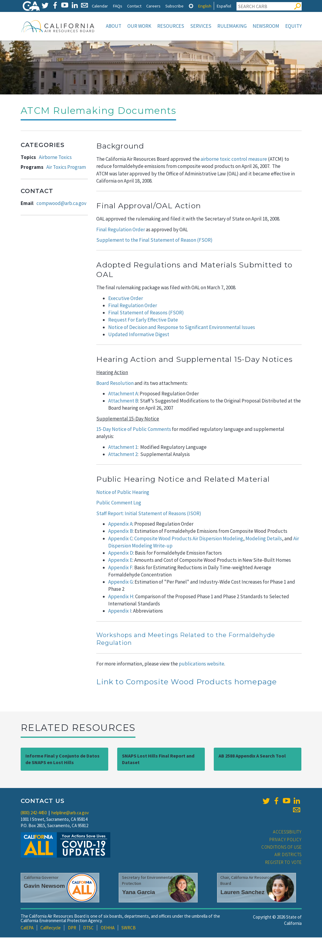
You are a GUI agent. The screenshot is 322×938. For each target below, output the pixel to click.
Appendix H (120, 597)
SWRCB (128, 928)
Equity (293, 26)
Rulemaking (232, 26)
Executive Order (125, 299)
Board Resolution (115, 383)
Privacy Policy (285, 840)
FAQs (117, 6)
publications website (201, 664)
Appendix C (120, 539)
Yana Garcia (138, 893)
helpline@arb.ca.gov (70, 813)
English (204, 6)
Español (223, 6)
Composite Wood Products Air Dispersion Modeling (188, 539)
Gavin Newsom (44, 886)
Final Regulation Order (120, 230)
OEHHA (108, 928)
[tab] (191, 5)
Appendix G (120, 582)
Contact (134, 6)
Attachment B (123, 401)
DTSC (88, 928)
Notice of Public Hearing (122, 492)
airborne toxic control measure (234, 159)
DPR (72, 928)
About (113, 26)
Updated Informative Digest (138, 335)
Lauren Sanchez (242, 893)
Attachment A (123, 394)
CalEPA (27, 928)
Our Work (139, 26)
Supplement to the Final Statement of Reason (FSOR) (154, 240)
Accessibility (287, 832)
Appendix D (120, 553)
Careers (153, 6)
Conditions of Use (281, 847)
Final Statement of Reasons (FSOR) (146, 313)
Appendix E (120, 560)
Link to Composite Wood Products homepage (186, 682)
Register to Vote (283, 863)
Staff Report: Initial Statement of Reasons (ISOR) (148, 514)
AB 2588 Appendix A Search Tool (252, 756)
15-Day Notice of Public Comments (133, 429)
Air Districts (288, 855)
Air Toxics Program (66, 167)
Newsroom (266, 26)
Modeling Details (263, 539)
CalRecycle (50, 928)
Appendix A (120, 524)
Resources (170, 26)
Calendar (100, 6)
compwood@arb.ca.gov (61, 204)
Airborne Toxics (55, 157)
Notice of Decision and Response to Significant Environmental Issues (181, 328)
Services (200, 26)
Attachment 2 (123, 455)
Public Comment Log (118, 503)
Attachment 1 (123, 447)
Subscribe (174, 6)
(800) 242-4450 (34, 813)
